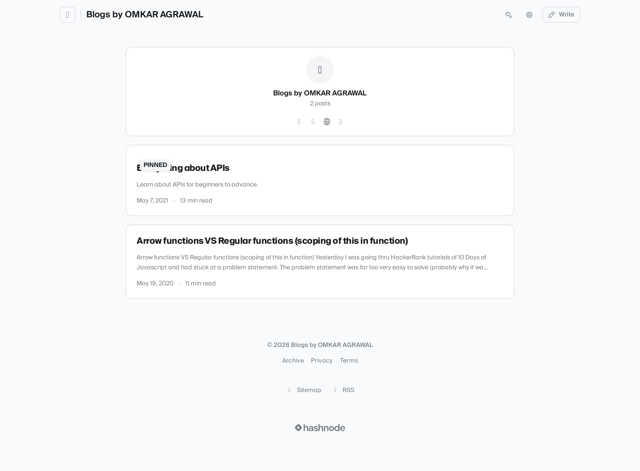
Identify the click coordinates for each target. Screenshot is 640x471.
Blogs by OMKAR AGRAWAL (144, 14)
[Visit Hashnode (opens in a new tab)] (320, 427)
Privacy (322, 361)
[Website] (327, 122)
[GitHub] (299, 122)
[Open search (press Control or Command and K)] (508, 15)
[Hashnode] (340, 122)
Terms (349, 361)
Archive (293, 361)
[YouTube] (313, 122)
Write (561, 15)
